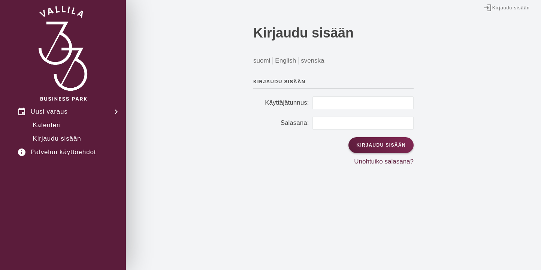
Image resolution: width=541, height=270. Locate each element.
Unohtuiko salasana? (384, 161)
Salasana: (295, 122)
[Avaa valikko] (118, 111)
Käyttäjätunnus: (287, 102)
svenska (312, 60)
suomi (261, 60)
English (285, 60)
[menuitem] (63, 111)
